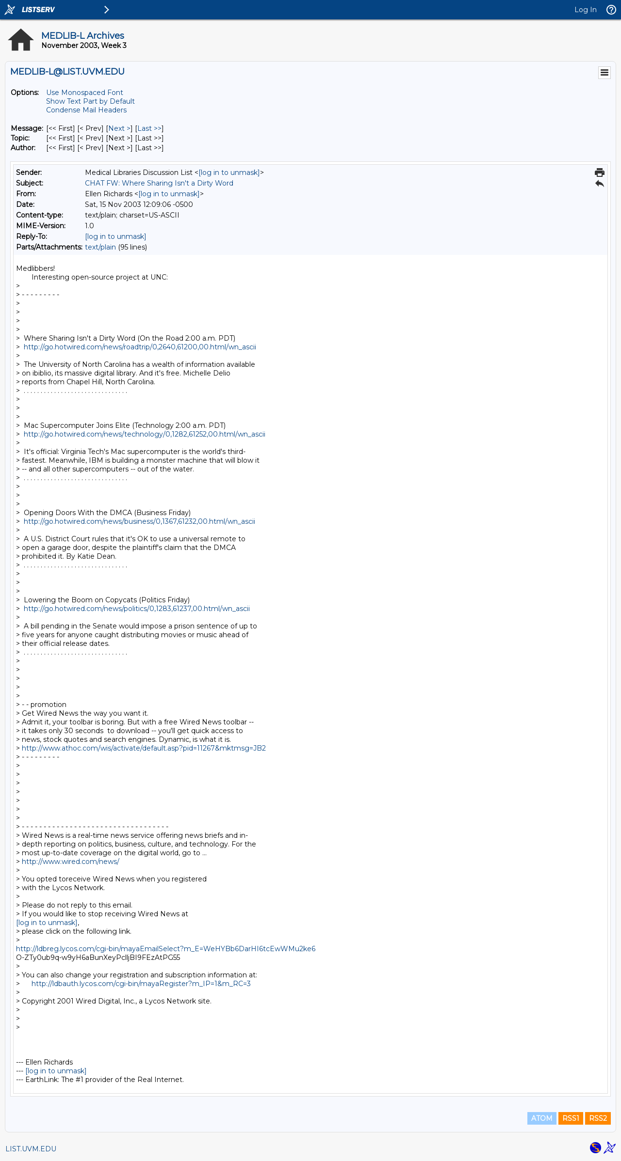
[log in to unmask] (229, 172)
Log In (585, 9)
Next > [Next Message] (119, 128)
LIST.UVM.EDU (30, 1149)
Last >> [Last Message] (149, 128)
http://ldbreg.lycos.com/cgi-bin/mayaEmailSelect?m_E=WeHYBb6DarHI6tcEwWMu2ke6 (165, 948)
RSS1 (570, 1118)
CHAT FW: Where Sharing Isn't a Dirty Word (159, 183)
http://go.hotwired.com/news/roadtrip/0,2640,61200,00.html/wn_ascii (140, 347)
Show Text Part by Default (90, 101)
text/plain (100, 247)
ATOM (542, 1118)
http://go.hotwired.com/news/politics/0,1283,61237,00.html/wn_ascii (137, 608)
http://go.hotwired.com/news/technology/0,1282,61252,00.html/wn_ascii (144, 434)
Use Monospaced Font (84, 92)
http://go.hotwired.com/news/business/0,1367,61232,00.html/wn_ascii (139, 521)
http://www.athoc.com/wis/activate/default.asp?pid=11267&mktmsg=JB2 (144, 748)
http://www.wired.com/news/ (70, 861)
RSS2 (598, 1118)
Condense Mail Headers (86, 110)
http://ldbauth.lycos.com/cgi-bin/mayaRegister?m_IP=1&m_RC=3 (141, 983)
